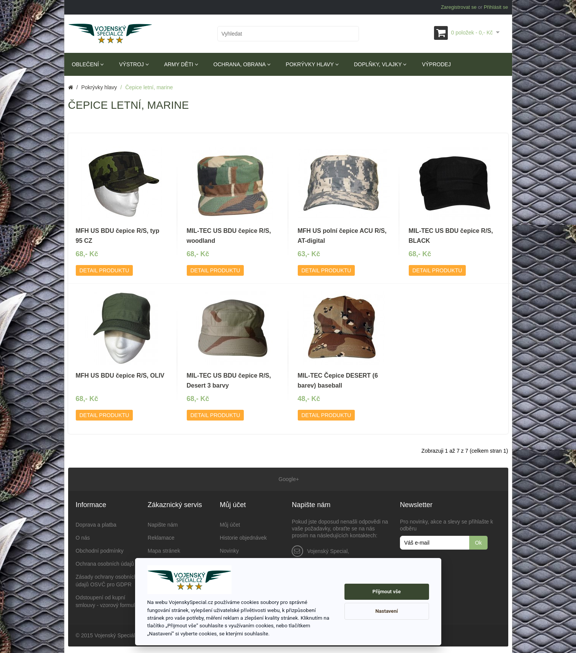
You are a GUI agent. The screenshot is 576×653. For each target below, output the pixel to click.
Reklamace (161, 537)
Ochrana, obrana (242, 64)
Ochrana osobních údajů (105, 563)
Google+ (288, 479)
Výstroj (133, 64)
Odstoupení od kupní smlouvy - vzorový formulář (108, 600)
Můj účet (230, 523)
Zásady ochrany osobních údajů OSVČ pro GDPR (106, 579)
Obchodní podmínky (100, 550)
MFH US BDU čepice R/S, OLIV (120, 375)
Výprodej (436, 64)
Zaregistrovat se (458, 7)
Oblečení (88, 64)
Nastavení (386, 611)
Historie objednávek (243, 537)
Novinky (229, 550)
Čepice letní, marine (149, 87)
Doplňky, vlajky (380, 64)
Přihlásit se (496, 7)
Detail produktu (104, 270)
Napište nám (163, 523)
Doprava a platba (96, 523)
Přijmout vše (386, 591)
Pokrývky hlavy (312, 64)
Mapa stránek (164, 550)
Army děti (181, 64)
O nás (83, 537)
